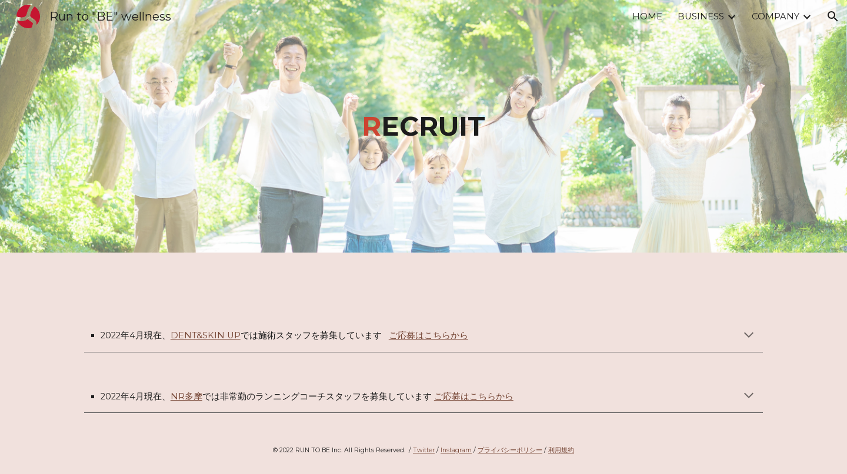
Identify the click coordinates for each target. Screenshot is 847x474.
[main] (423, 126)
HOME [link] (647, 16)
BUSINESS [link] (701, 16)
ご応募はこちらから (428, 335)
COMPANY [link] (775, 16)
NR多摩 (186, 396)
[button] (833, 16)
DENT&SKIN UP (206, 335)
